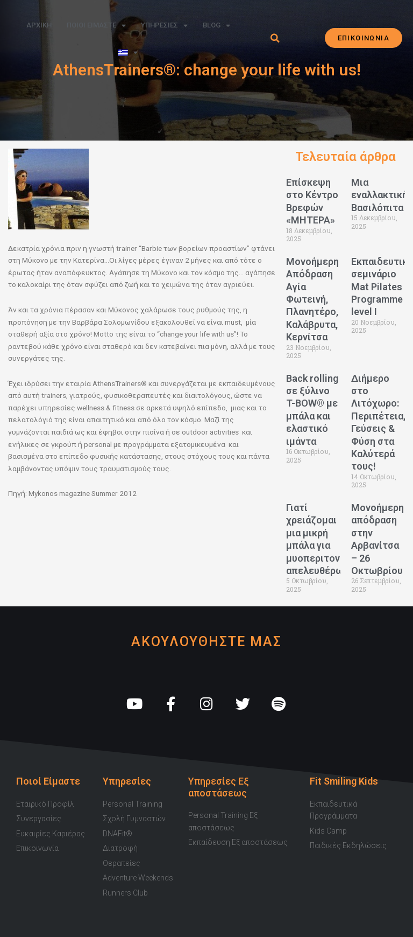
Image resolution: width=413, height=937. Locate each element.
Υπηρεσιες (164, 25)
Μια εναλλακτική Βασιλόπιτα (379, 195)
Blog (216, 25)
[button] (275, 38)
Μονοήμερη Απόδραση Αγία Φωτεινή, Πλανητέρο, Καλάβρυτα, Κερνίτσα (312, 299)
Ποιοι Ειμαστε (96, 25)
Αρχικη (39, 25)
